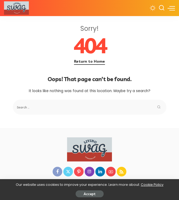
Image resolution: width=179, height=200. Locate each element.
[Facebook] (57, 171)
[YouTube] (111, 171)
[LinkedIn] (100, 171)
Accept (90, 194)
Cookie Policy (152, 184)
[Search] (161, 8)
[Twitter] (68, 171)
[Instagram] (89, 171)
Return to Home (89, 61)
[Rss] (121, 171)
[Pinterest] (79, 171)
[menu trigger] (171, 8)
